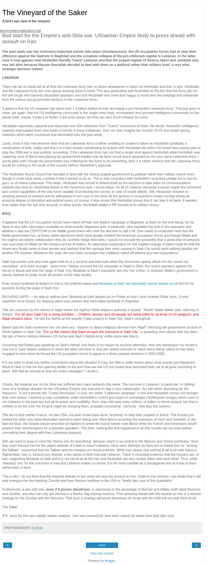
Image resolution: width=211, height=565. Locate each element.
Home (102, 545)
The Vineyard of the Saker (44, 13)
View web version (102, 553)
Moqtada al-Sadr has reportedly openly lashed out (136, 283)
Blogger (110, 560)
